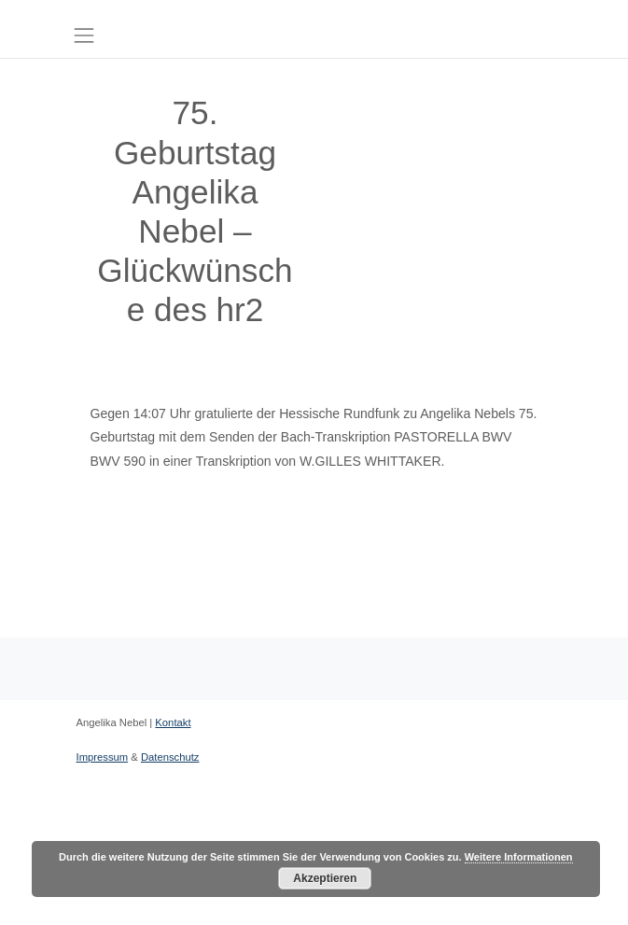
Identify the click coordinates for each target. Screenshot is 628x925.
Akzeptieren (324, 878)
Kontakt (172, 722)
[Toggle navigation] (84, 35)
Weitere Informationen (519, 856)
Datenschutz (170, 757)
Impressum (103, 757)
